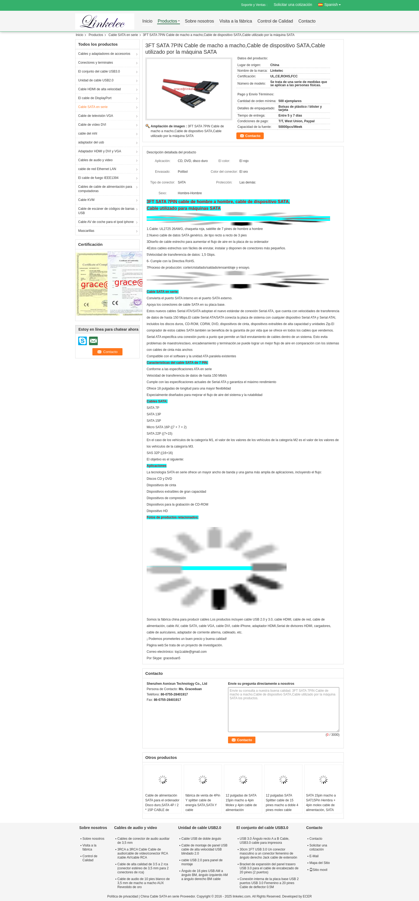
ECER (307, 896)
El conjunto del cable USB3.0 (99, 71)
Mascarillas (86, 231)
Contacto (307, 21)
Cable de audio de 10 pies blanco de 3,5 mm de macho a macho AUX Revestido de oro (143, 883)
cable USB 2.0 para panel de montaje (201, 862)
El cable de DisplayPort (94, 98)
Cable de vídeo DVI (92, 125)
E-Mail (314, 856)
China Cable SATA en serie (159, 896)
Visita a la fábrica (235, 21)
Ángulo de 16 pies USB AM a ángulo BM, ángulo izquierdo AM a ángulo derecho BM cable (204, 875)
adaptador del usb (91, 142)
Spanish (334, 4)
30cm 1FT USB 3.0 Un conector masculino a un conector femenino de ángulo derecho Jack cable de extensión (268, 853)
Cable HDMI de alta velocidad (99, 89)
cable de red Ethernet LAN (97, 169)
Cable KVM (86, 200)
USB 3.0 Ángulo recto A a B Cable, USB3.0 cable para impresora (264, 841)
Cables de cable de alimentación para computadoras (105, 189)
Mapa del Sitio (319, 863)
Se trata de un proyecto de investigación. (193, 645)
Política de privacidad (122, 896)
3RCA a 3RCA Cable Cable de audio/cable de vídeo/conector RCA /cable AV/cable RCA (142, 853)
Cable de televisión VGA (95, 116)
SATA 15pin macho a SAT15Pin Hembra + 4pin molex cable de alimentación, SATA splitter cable (321, 805)
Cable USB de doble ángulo (201, 839)
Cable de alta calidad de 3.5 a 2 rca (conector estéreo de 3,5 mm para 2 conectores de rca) (143, 868)
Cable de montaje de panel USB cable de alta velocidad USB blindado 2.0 (204, 849)
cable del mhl (87, 133)
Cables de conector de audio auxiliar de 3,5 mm (143, 841)
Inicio (147, 21)
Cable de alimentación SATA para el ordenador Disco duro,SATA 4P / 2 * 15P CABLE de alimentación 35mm (162, 805)
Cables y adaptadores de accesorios (104, 54)
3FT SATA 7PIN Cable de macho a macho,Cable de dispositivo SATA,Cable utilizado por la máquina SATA (187, 131)
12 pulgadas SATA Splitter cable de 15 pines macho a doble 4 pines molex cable (282, 803)
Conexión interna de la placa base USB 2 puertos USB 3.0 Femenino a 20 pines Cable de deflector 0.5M (269, 883)
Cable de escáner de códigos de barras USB (106, 211)
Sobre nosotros (199, 21)
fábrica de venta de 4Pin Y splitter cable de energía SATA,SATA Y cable (202, 803)
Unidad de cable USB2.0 (95, 80)
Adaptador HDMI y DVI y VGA (99, 151)
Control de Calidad (275, 21)
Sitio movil (318, 870)
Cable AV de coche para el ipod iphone (106, 222)
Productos (167, 21)
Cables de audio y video (95, 160)
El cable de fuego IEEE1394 (98, 178)
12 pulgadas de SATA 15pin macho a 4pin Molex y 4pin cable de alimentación (241, 803)
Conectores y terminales (95, 62)
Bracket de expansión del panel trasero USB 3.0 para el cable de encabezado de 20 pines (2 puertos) (269, 868)
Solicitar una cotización (293, 4)
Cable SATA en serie (123, 35)
